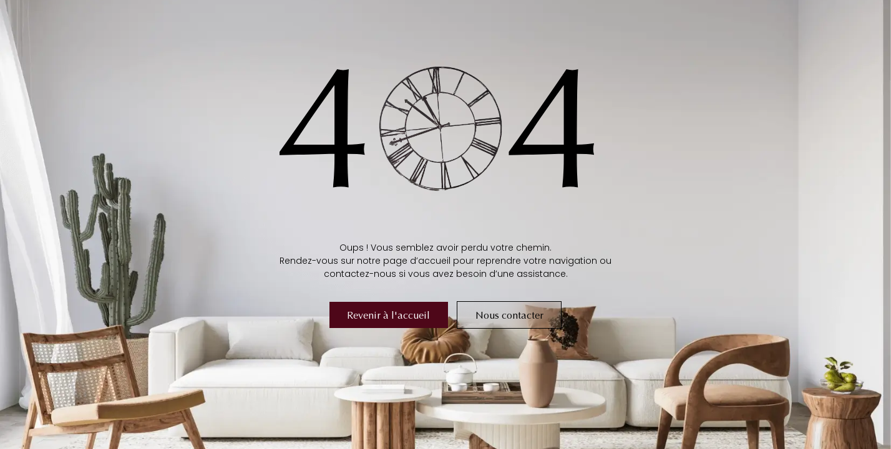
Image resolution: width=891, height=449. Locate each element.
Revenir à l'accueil (388, 315)
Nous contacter (509, 315)
